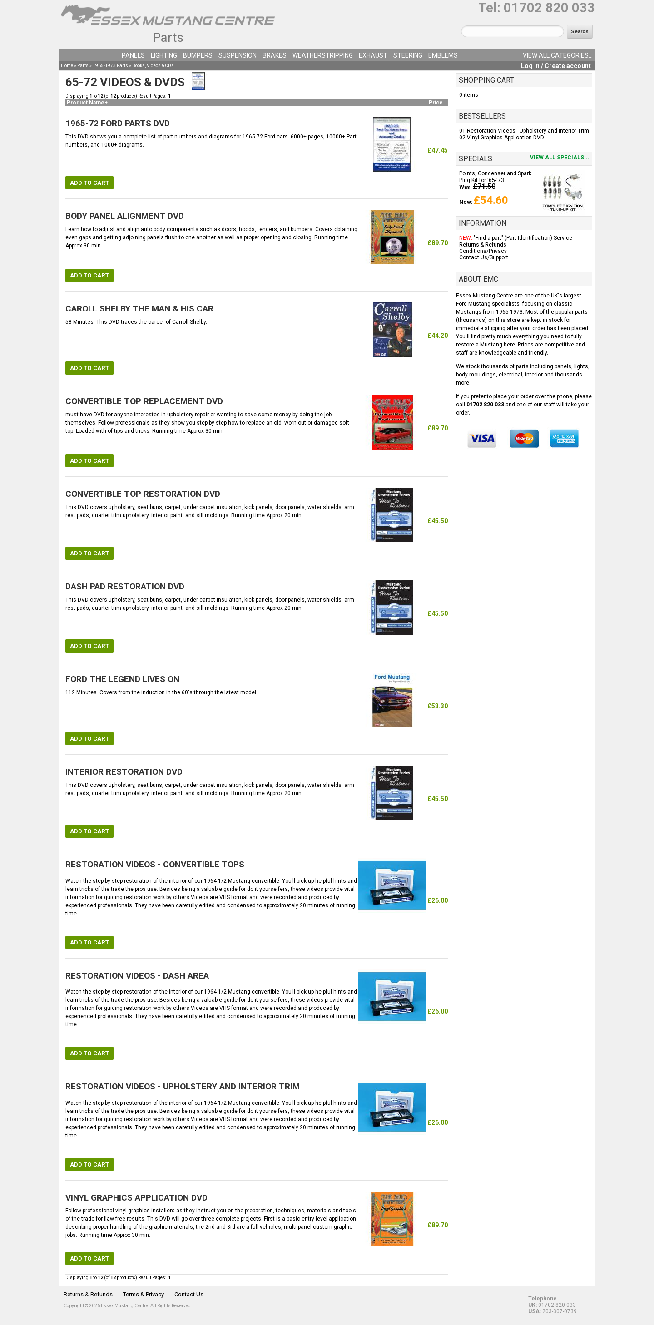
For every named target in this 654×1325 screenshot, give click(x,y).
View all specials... (560, 157)
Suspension (237, 55)
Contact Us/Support (483, 257)
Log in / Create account (556, 65)
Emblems (443, 55)
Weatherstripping (322, 55)
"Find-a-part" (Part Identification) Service (523, 238)
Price (436, 102)
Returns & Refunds (482, 245)
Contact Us (188, 1294)
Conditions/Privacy (483, 251)
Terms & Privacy (143, 1294)
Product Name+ (87, 102)
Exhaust (373, 55)
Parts (168, 37)
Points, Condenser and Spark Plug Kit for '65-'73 (495, 176)
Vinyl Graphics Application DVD (505, 137)
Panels (133, 55)
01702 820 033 (549, 7)
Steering (407, 55)
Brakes (275, 55)
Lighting (164, 55)
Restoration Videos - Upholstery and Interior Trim (528, 131)
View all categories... (558, 55)
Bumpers (198, 55)
